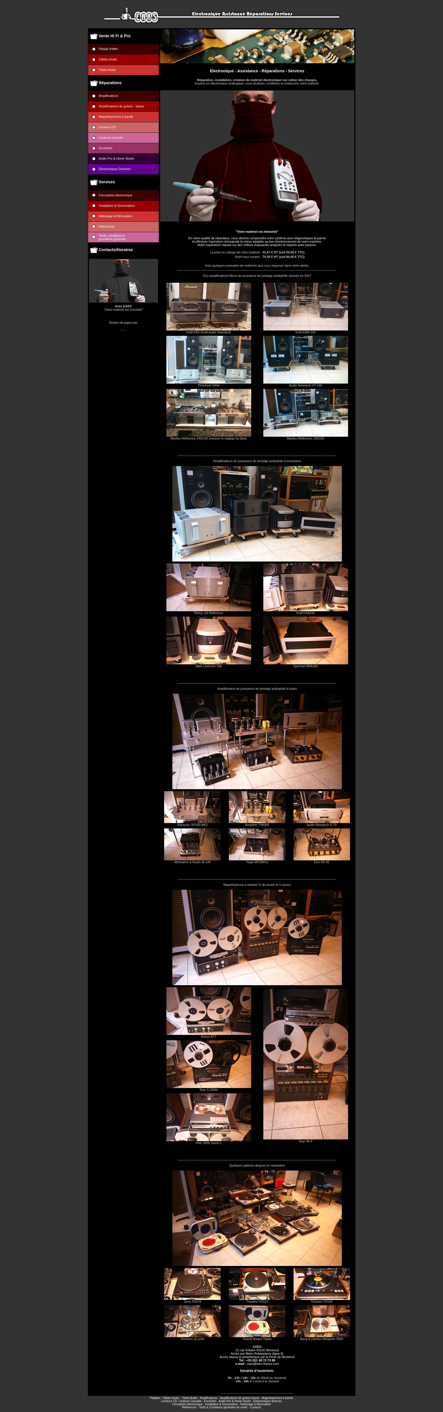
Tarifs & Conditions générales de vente (223, 1407)
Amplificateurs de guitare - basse (121, 106)
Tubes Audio (107, 69)
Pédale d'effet (115, 49)
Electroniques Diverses (115, 169)
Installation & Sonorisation (117, 205)
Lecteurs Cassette (190, 1401)
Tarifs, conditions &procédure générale (112, 237)
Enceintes (105, 148)
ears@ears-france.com (263, 1363)
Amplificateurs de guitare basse (239, 1398)
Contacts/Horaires (116, 249)
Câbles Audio (108, 59)
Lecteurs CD (107, 127)
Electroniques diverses (267, 1401)
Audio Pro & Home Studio (116, 158)
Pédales (155, 1398)
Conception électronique (116, 195)
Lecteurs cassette (111, 137)
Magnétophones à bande (116, 116)
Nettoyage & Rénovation (116, 216)
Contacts (255, 1407)
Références (107, 226)
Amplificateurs (108, 95)
